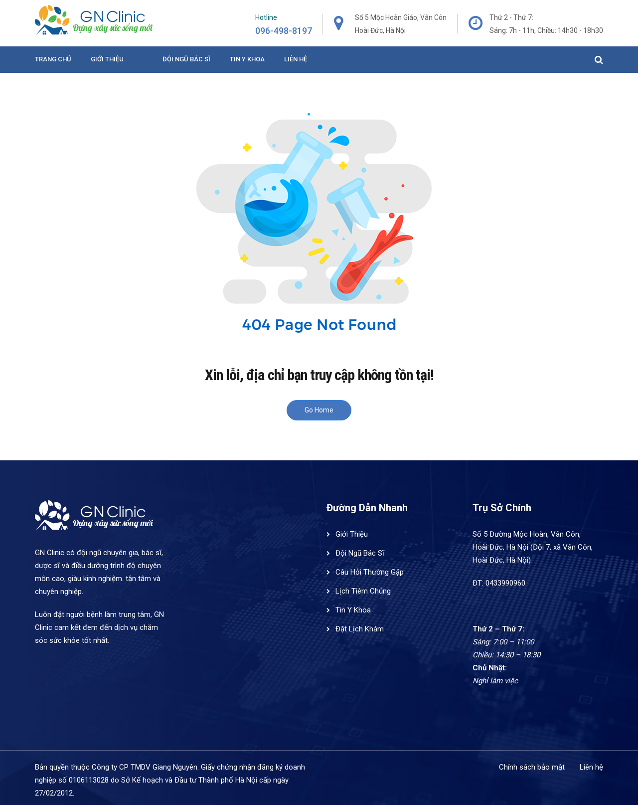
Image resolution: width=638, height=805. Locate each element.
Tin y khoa (247, 59)
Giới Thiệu (107, 59)
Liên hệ (295, 59)
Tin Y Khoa (353, 609)
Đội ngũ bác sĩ (186, 59)
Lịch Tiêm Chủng (363, 591)
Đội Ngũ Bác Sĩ (359, 553)
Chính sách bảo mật (532, 767)
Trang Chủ (53, 59)
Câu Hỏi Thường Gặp (369, 572)
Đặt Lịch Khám (359, 628)
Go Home (319, 410)
